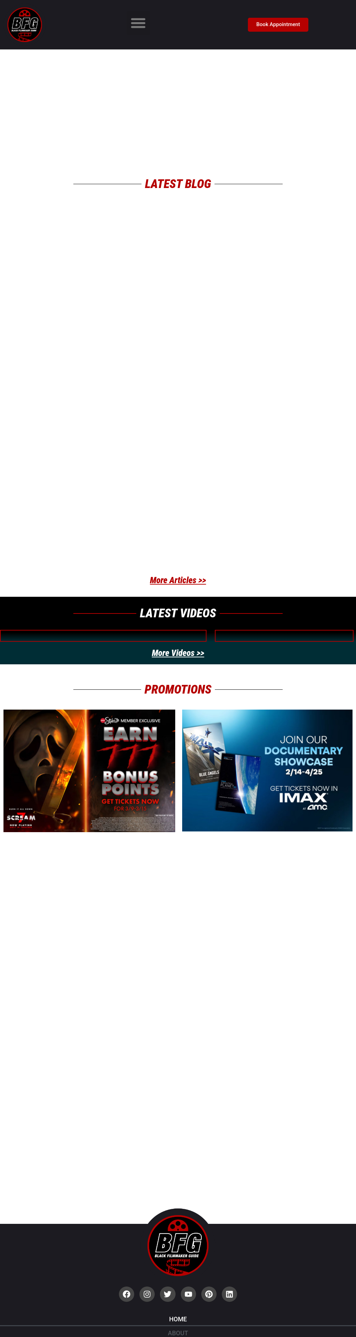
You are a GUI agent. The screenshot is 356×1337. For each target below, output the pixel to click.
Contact (178, 1313)
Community (177, 1271)
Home (178, 1230)
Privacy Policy (178, 1285)
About (178, 1244)
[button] (138, 23)
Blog (178, 1257)
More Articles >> (178, 531)
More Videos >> (178, 604)
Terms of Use (177, 1299)
